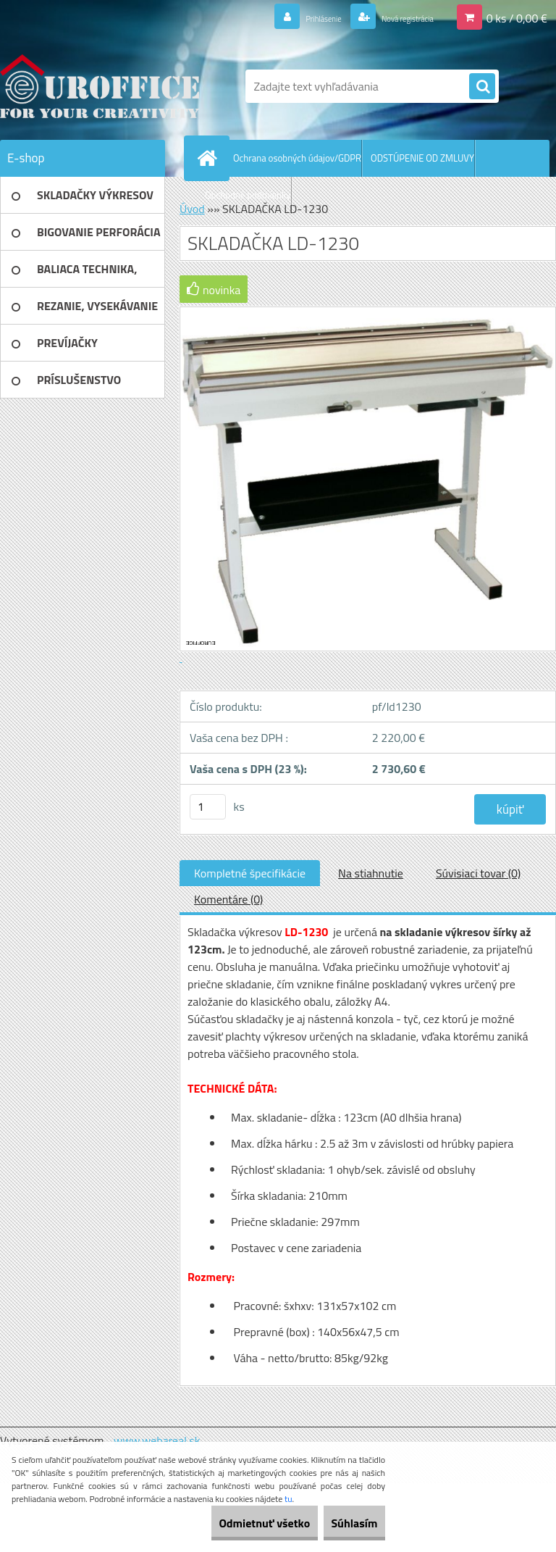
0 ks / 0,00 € (516, 17)
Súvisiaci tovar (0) (478, 873)
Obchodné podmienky (248, 195)
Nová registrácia (393, 17)
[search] (482, 87)
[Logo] (99, 86)
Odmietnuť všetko (233, 1523)
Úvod (192, 208)
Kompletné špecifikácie (250, 873)
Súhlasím (344, 1523)
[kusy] (208, 806)
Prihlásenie (287, 17)
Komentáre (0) (228, 899)
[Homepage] (210, 158)
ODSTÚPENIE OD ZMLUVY (422, 158)
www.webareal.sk (157, 1440)
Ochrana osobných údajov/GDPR (297, 158)
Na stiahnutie (370, 873)
